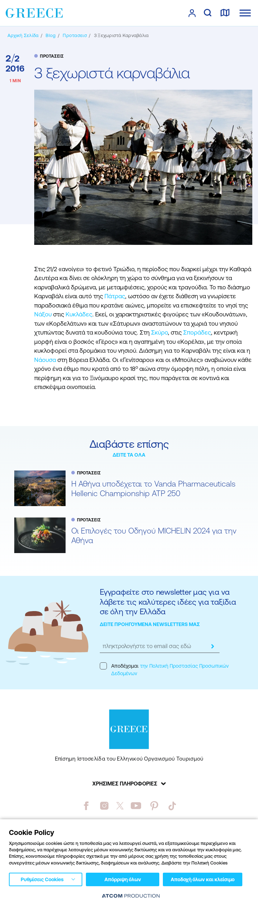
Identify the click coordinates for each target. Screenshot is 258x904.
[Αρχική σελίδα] (22, 35)
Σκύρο (159, 332)
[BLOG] (51, 35)
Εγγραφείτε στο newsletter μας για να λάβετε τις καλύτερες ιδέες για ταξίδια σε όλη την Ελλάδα (168, 602)
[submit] (212, 646)
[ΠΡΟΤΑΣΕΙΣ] (75, 35)
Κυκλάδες (79, 314)
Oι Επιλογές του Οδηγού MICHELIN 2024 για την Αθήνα (153, 535)
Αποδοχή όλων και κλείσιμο (202, 879)
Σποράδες (197, 332)
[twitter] (120, 806)
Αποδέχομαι (164, 669)
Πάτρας (114, 296)
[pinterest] (154, 806)
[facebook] (86, 806)
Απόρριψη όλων (122, 879)
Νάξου (43, 314)
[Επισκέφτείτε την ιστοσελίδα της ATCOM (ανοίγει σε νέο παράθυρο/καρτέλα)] (131, 896)
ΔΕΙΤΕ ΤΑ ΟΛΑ (129, 455)
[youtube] (136, 806)
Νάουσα (45, 359)
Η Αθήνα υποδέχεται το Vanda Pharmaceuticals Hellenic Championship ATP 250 (153, 488)
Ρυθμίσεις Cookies (42, 879)
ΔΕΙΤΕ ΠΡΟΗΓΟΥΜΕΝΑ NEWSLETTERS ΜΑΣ (150, 624)
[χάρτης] (225, 13)
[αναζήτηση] (207, 13)
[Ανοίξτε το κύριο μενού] (245, 13)
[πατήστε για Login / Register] (192, 13)
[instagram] (104, 806)
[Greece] (34, 12)
